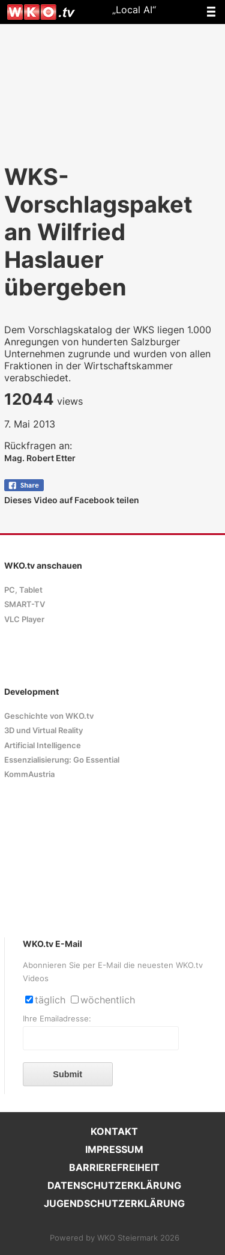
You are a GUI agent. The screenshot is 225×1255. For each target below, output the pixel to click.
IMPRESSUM (114, 1149)
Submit (67, 1074)
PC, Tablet (23, 589)
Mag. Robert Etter (40, 458)
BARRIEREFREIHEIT (114, 1167)
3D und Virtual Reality (43, 730)
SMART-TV (24, 604)
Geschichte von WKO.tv (49, 716)
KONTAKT (114, 1131)
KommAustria (29, 774)
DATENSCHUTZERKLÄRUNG (114, 1185)
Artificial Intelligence (42, 745)
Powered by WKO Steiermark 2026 (114, 1237)
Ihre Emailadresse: (57, 1018)
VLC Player (24, 619)
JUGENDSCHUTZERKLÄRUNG (114, 1203)
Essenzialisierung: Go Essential (61, 759)
